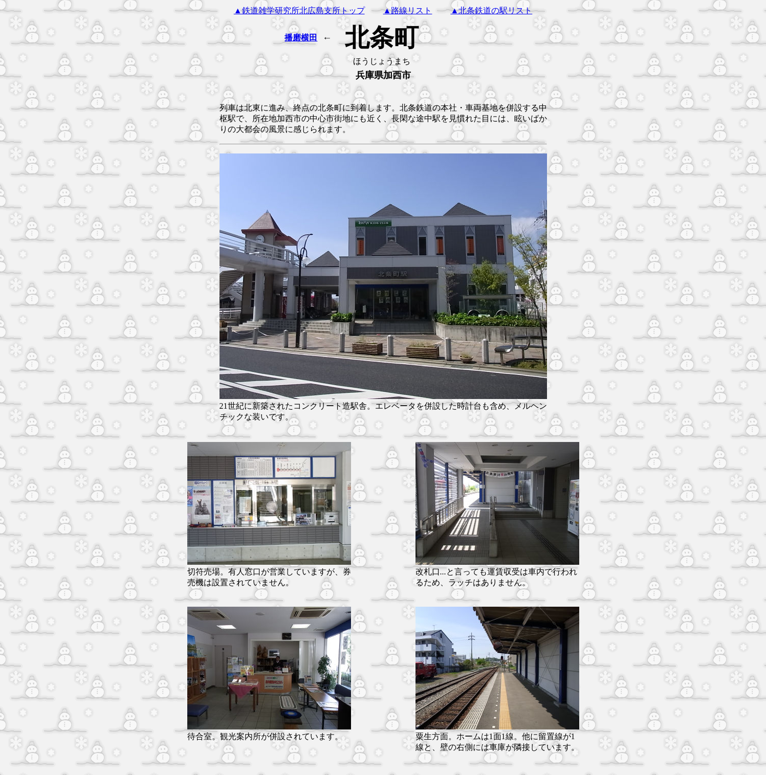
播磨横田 (300, 37)
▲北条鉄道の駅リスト (491, 10)
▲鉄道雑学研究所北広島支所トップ (299, 10)
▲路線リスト (407, 10)
